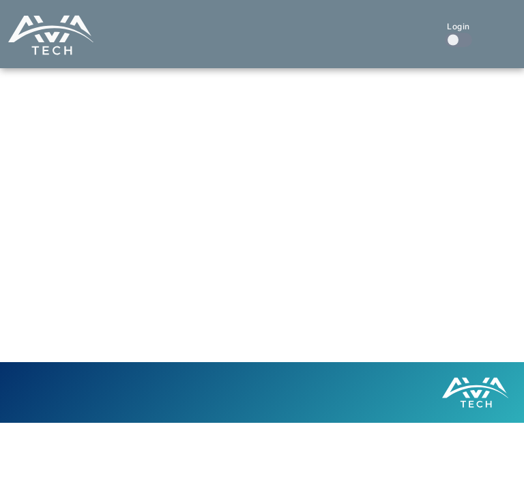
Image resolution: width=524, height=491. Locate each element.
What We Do (201, 26)
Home (138, 26)
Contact (403, 26)
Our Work (275, 26)
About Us (342, 26)
